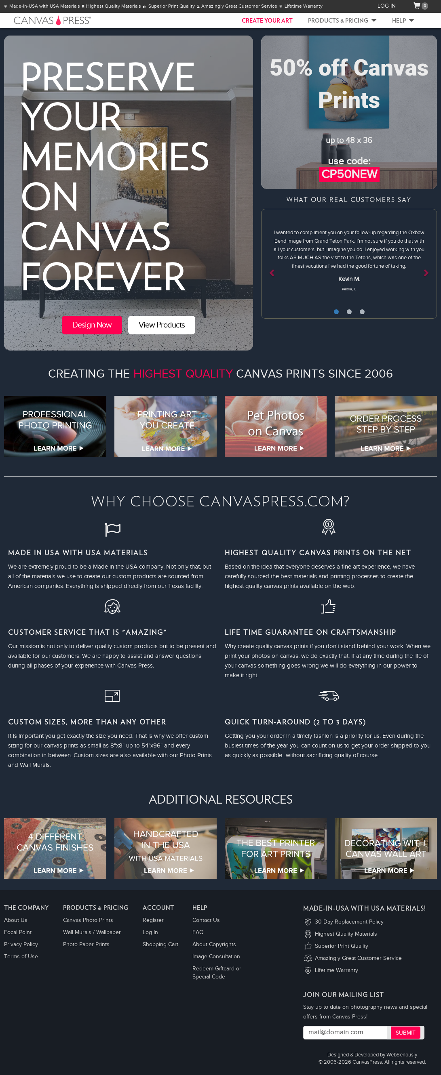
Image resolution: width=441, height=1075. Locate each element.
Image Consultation (216, 956)
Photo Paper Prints (86, 944)
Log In (150, 932)
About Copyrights (214, 944)
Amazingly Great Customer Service (358, 958)
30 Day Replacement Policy (349, 922)
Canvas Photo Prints (88, 920)
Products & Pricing (342, 21)
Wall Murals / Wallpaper (92, 932)
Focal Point (18, 932)
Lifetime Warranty (336, 970)
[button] (274, 264)
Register (153, 920)
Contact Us (206, 920)
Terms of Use (21, 956)
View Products (162, 325)
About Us (15, 920)
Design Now (92, 325)
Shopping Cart (160, 944)
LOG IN (387, 6)
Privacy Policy (21, 944)
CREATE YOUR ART (267, 21)
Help (403, 21)
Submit (406, 1033)
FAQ (198, 932)
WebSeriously (401, 1055)
